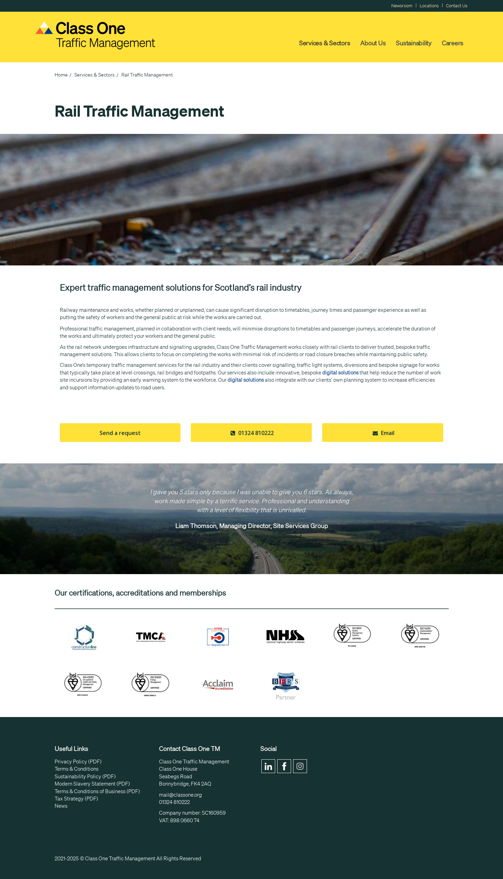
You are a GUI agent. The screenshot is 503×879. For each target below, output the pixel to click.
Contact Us (456, 6)
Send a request (120, 433)
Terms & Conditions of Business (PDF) (97, 791)
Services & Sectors (324, 43)
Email (382, 433)
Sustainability (413, 43)
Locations (429, 6)
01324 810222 (251, 433)
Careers (452, 43)
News (61, 806)
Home (61, 75)
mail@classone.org (180, 795)
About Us (372, 43)
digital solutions (340, 373)
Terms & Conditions (77, 769)
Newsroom (401, 6)
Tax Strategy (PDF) (76, 799)
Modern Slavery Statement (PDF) (92, 784)
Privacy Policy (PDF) (78, 762)
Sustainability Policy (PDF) (85, 776)
